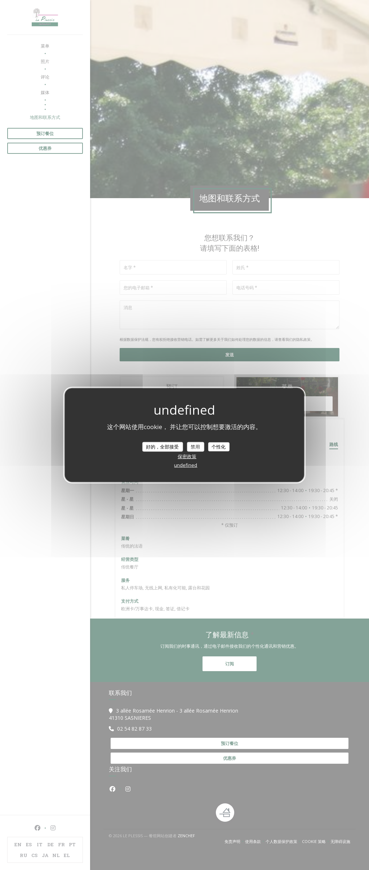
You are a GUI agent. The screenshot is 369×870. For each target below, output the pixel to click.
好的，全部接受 (162, 446)
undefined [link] (185, 465)
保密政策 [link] (187, 456)
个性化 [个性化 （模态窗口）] (219, 446)
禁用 (195, 446)
